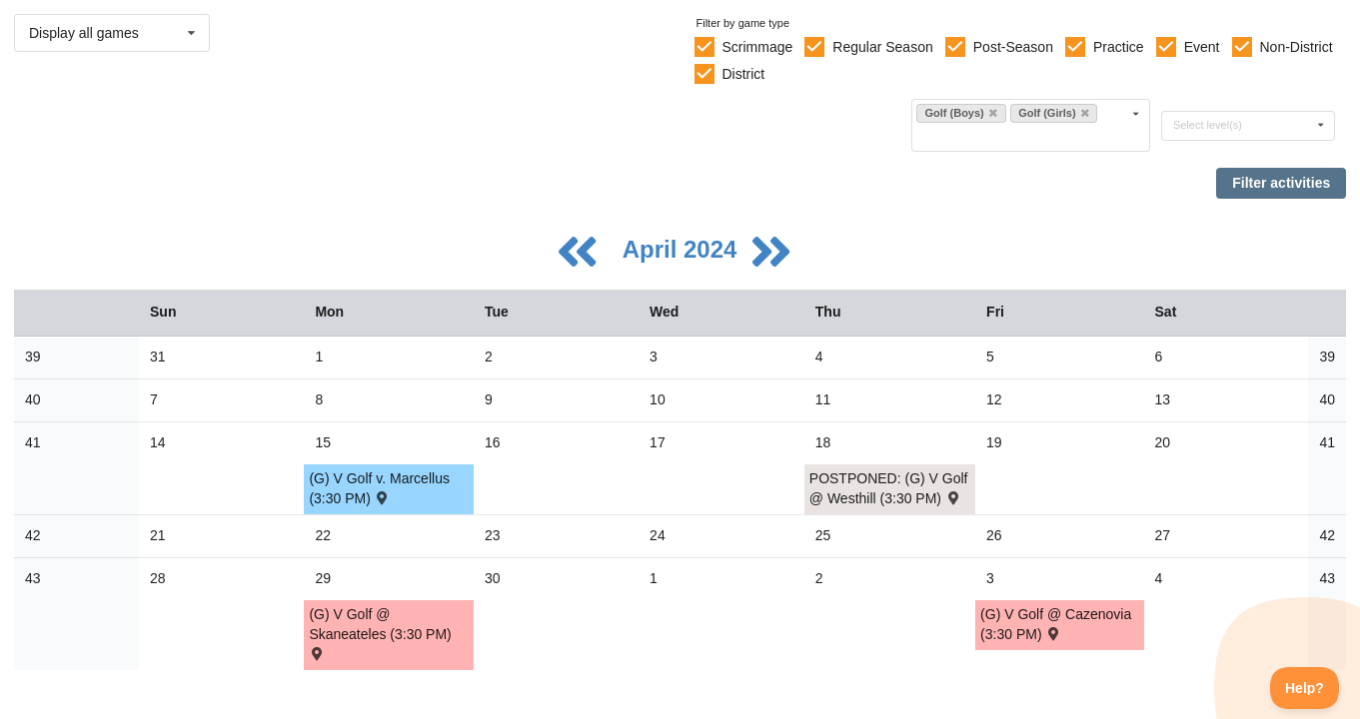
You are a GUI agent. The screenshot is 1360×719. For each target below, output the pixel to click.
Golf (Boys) (960, 113)
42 (33, 535)
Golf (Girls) (1053, 113)
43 (33, 578)
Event (1202, 47)
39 (33, 356)
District (742, 74)
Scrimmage (756, 47)
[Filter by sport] (1022, 136)
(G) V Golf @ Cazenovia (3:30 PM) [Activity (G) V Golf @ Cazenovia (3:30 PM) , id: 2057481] (1055, 624)
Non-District (1295, 47)
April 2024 (683, 249)
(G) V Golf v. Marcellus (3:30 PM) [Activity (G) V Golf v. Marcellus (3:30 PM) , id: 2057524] (379, 488)
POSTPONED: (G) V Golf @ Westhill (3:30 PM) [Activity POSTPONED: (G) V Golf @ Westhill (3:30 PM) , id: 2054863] (888, 488)
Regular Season (882, 47)
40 (33, 399)
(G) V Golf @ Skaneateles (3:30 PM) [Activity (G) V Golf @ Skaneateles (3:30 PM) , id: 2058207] (380, 632)
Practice (1118, 47)
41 (33, 442)
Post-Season (1013, 47)
